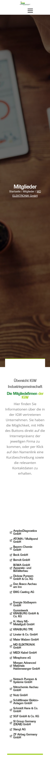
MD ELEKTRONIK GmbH (24, 646)
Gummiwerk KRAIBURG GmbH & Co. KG (26, 613)
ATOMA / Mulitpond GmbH (25, 540)
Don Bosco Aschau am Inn (25, 585)
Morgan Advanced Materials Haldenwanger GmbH (26, 665)
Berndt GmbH (21, 560)
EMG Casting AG (23, 592)
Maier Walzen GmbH (26, 639)
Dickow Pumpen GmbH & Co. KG (23, 577)
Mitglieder (28, 191)
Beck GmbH (20, 554)
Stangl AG (19, 729)
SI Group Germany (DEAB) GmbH (24, 723)
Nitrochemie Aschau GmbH (25, 689)
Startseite (15, 191)
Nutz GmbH (20, 695)
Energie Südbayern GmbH (24, 604)
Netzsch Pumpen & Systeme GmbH (25, 681)
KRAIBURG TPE (23, 629)
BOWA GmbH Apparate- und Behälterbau (22, 568)
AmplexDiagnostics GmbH (25, 532)
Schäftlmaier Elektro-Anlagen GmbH (26, 702)
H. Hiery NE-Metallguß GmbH (23, 623)
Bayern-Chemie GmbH (22, 548)
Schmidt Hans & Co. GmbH (25, 710)
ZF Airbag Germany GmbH (25, 736)
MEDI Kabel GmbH (25, 652)
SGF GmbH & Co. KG (26, 716)
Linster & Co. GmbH (25, 634)
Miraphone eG (22, 657)
